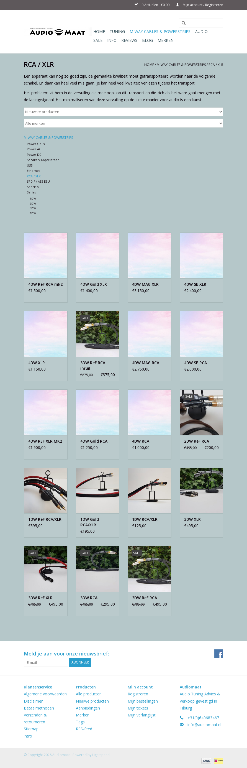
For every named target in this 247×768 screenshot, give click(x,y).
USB (30, 165)
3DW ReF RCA (144, 597)
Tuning (117, 31)
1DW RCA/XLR (145, 519)
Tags (80, 721)
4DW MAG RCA (145, 362)
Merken (166, 40)
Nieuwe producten (92, 701)
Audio (201, 31)
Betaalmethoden (39, 708)
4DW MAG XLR (145, 284)
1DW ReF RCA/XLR (44, 519)
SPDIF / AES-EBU (38, 181)
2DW (33, 203)
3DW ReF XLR (40, 597)
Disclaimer (33, 701)
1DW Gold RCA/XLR (89, 522)
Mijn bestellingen (143, 701)
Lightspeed (101, 754)
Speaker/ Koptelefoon (43, 160)
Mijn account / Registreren (199, 4)
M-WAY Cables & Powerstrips (160, 31)
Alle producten (89, 693)
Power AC (34, 149)
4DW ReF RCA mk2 (45, 284)
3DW (33, 213)
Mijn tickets (138, 708)
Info (112, 40)
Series (31, 192)
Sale (97, 40)
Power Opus (36, 144)
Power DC (34, 154)
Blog (147, 40)
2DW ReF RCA (196, 441)
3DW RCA (88, 597)
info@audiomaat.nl (204, 724)
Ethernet (33, 171)
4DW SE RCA (195, 362)
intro (28, 736)
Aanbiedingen (88, 708)
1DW (33, 198)
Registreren (138, 693)
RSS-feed (84, 728)
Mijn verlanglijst (142, 715)
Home (99, 31)
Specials (32, 187)
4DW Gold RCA (93, 441)
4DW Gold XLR (93, 284)
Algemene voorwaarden (45, 693)
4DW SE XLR (195, 284)
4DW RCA (140, 441)
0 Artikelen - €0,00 (152, 4)
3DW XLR (192, 519)
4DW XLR (36, 362)
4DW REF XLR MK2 (45, 441)
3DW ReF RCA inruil (92, 365)
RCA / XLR (216, 64)
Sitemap (31, 728)
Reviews (129, 40)
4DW (33, 208)
